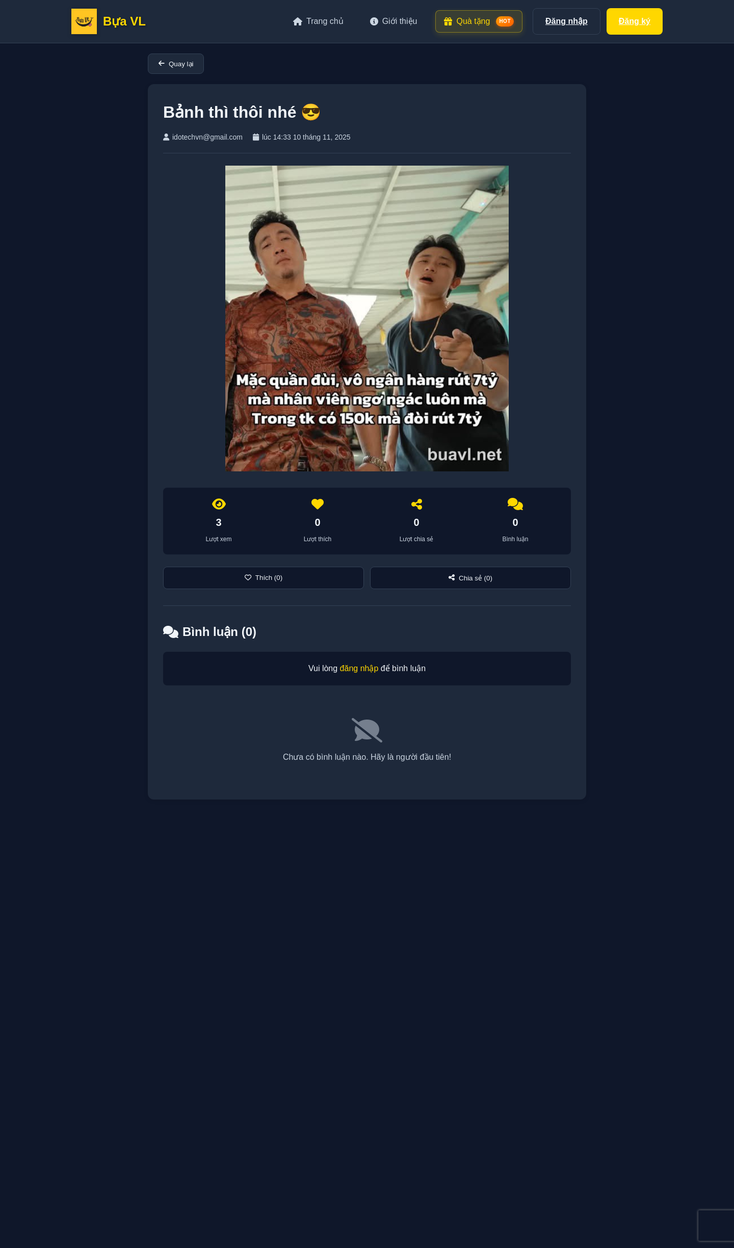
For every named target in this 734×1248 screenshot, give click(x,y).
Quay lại (176, 64)
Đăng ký (634, 21)
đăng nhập (359, 668)
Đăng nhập (566, 21)
